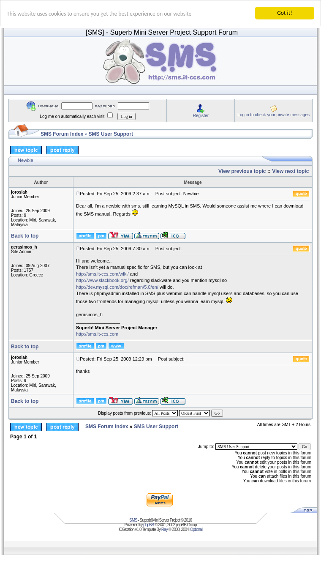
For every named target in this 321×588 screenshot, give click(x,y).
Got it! (284, 12)
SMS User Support (111, 134)
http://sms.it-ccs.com (97, 333)
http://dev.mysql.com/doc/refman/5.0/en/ (117, 286)
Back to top (24, 236)
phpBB (148, 524)
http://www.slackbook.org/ (102, 280)
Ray (164, 529)
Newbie (25, 160)
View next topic (290, 171)
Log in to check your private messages (273, 114)
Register (201, 115)
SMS (133, 520)
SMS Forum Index (62, 134)
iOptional (195, 529)
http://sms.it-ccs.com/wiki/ (102, 273)
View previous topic (242, 171)
